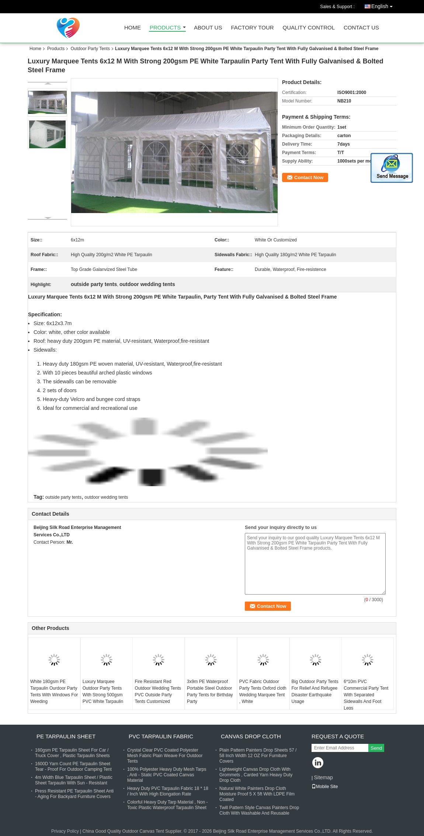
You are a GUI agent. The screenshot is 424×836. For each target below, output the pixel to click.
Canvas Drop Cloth (251, 736)
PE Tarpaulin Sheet (66, 736)
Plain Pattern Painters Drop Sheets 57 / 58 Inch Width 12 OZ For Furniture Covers (257, 756)
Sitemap (323, 777)
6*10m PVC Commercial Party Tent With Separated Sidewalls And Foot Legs (366, 695)
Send (376, 748)
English (383, 5)
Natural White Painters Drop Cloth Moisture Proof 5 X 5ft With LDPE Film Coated (257, 794)
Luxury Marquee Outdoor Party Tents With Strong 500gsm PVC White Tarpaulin (103, 691)
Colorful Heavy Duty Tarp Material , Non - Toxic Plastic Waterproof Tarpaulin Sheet (167, 805)
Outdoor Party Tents (90, 48)
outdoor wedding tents (106, 497)
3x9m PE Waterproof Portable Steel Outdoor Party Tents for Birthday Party (210, 691)
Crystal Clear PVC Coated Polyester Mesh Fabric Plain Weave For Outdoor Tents (165, 756)
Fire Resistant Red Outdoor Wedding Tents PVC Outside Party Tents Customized (158, 691)
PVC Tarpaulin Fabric (161, 736)
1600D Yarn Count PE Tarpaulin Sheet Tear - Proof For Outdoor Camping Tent (73, 766)
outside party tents (63, 497)
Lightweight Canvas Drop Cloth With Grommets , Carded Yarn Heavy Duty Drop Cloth (255, 775)
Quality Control (309, 28)
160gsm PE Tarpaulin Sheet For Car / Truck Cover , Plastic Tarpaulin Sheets (72, 753)
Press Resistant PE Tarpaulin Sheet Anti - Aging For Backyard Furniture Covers (74, 793)
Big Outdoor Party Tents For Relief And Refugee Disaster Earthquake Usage (315, 691)
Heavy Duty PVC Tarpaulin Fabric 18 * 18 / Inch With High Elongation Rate (167, 791)
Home (132, 28)
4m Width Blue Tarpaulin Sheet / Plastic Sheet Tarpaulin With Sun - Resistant (73, 780)
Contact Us (361, 28)
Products (165, 28)
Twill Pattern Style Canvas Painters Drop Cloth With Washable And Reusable (259, 810)
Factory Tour (252, 28)
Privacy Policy (65, 831)
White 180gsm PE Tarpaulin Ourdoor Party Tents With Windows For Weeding (54, 691)
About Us (208, 28)
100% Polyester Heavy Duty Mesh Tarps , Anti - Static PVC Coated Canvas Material (166, 775)
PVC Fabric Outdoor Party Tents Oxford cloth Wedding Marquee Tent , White (262, 691)
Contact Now (308, 177)
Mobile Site (325, 786)
